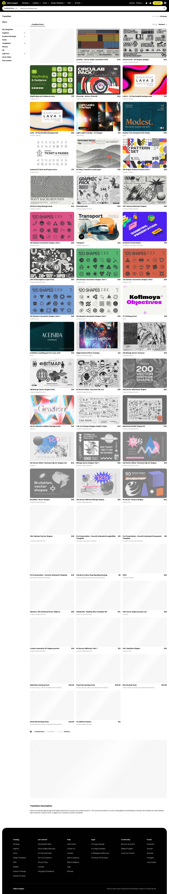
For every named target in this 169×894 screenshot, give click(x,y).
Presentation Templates (136, 245)
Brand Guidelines (73, 862)
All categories (7, 29)
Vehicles (43, 687)
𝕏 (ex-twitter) (151, 862)
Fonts (4, 40)
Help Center (71, 844)
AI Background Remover (100, 853)
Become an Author (128, 844)
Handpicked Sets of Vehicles (53, 687)
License (132, 3)
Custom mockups (19, 871)
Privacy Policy (43, 862)
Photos (5, 47)
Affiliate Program (127, 849)
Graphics (5, 33)
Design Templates (19, 858)
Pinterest (150, 853)
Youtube (150, 849)
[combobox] (93, 8)
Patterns (131, 172)
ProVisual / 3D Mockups (99, 858)
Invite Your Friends (127, 853)
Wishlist (15, 867)
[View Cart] (146, 3)
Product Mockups (9, 36)
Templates (6, 43)
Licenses (41, 867)
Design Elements (87, 62)
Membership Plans (44, 844)
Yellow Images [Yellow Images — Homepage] (18, 889)
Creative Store (38, 24)
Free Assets (7, 61)
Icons (37, 99)
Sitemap (70, 871)
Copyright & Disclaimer (46, 871)
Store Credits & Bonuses (46, 849)
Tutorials (70, 853)
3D (3, 50)
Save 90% (157, 3)
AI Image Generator (98, 849)
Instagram (150, 858)
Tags (68, 867)
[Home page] (31, 732)
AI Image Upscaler (97, 844)
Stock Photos (80, 135)
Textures (130, 99)
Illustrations (85, 245)
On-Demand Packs (45, 853)
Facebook (150, 844)
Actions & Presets (87, 355)
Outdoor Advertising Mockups (96, 577)
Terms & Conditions (45, 858)
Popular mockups (19, 876)
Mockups (16, 844)
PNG (14, 862)
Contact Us (71, 849)
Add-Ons (5, 54)
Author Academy (73, 858)
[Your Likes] (150, 3)
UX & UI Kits (6, 57)
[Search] (164, 8)
